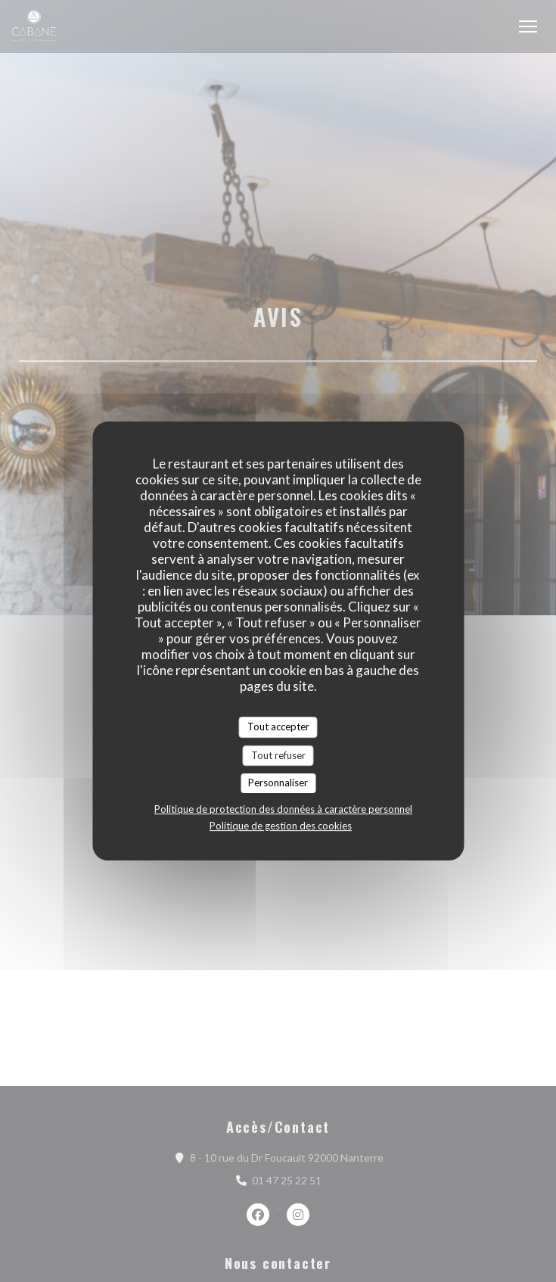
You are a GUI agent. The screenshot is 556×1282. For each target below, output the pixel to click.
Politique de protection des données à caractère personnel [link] (283, 809)
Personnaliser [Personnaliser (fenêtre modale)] (278, 782)
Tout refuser (278, 755)
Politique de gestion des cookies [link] (281, 826)
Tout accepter (278, 726)
